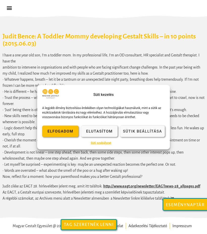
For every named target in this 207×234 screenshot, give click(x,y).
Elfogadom (60, 131)
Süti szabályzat (101, 142)
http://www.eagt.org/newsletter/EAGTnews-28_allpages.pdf (151, 186)
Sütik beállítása (142, 131)
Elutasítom (99, 131)
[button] (9, 8)
